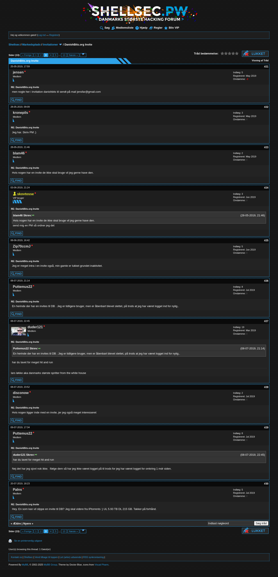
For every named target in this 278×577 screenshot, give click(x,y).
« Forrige (27, 55)
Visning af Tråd (260, 60)
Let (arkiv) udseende (70, 557)
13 (64, 55)
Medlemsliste (122, 27)
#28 (266, 387)
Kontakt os (16, 557)
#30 (266, 483)
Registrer (54, 35)
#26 (266, 280)
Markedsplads (31, 44)
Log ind (42, 35)
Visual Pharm (101, 564)
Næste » (73, 55)
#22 (266, 106)
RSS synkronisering (93, 557)
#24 (266, 187)
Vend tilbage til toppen (46, 557)
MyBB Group (50, 564)
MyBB (25, 564)
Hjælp (141, 27)
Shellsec (14, 44)
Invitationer (50, 44)
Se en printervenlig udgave (28, 540)
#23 (266, 147)
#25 (266, 240)
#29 (266, 427)
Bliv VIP (171, 27)
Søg (105, 27)
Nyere (27, 523)
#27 (266, 321)
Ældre (17, 523)
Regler (155, 27)
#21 (266, 66)
